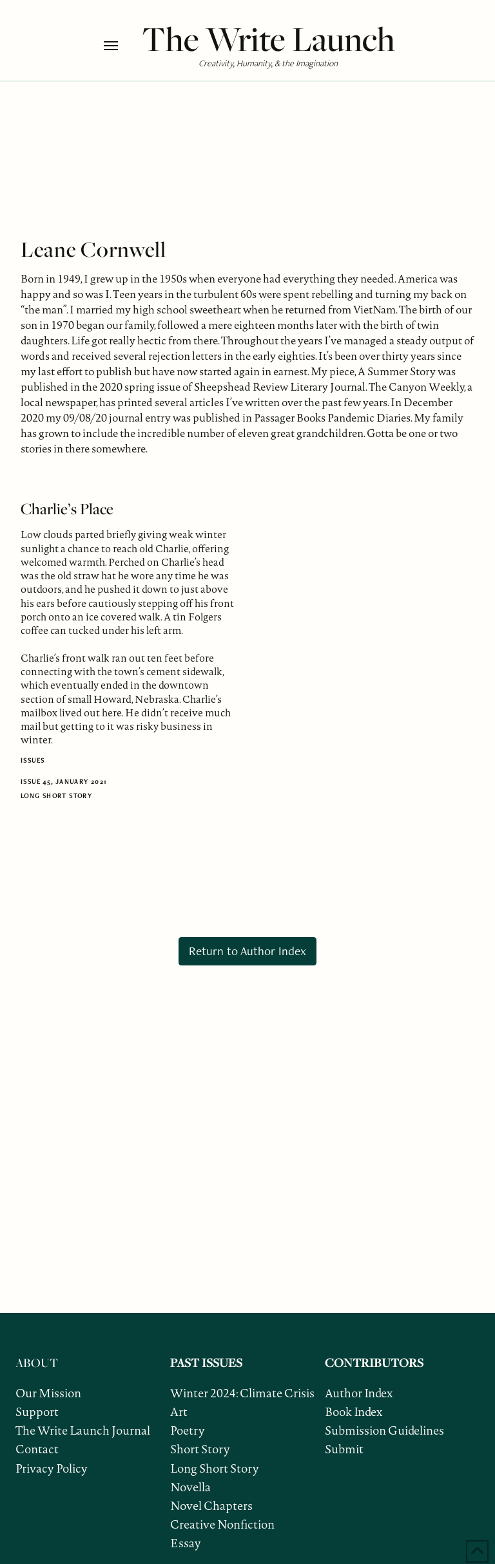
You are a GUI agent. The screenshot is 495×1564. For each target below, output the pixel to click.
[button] (120, 45)
